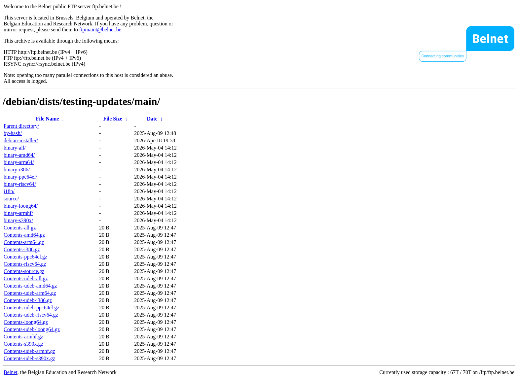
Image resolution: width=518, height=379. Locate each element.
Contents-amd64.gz (24, 235)
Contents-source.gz (24, 271)
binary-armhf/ (18, 213)
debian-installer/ (21, 140)
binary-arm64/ (19, 162)
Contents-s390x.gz (23, 344)
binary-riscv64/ (20, 184)
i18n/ (9, 191)
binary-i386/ (17, 169)
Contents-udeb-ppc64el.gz (31, 307)
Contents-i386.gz (22, 249)
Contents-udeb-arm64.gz (30, 293)
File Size (112, 118)
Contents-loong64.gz (26, 322)
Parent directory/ (21, 126)
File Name (47, 118)
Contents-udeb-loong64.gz (32, 329)
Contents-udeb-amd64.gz (30, 286)
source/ (11, 198)
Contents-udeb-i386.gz (28, 300)
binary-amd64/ (19, 155)
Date (152, 118)
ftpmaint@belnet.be (100, 29)
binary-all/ (15, 148)
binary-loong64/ (21, 206)
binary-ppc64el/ (20, 177)
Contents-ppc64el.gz (25, 256)
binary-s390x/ (18, 220)
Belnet (11, 372)
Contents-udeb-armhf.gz (29, 351)
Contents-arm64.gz (24, 242)
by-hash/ (13, 133)
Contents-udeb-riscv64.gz (31, 315)
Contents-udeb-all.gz (26, 278)
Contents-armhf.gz (23, 336)
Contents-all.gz (20, 227)
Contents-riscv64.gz (25, 264)
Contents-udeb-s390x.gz (29, 358)
